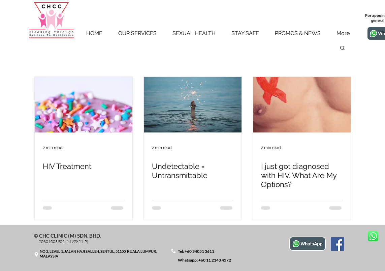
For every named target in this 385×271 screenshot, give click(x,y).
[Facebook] (337, 244)
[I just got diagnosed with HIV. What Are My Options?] (302, 104)
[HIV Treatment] (83, 104)
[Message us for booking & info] (373, 236)
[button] (342, 48)
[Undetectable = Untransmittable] (193, 104)
